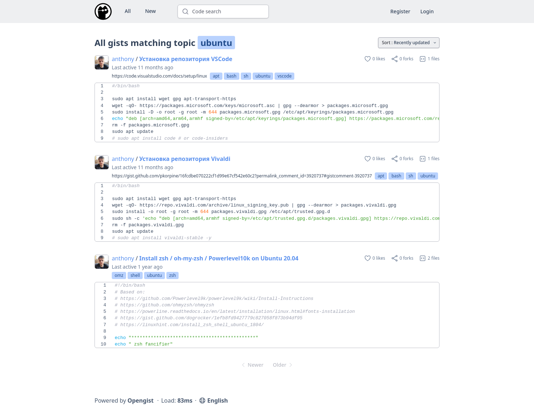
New (150, 11)
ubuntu (263, 76)
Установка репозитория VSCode (186, 59)
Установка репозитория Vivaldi (184, 159)
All (128, 11)
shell (135, 275)
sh (246, 76)
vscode (284, 76)
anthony (123, 59)
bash (231, 76)
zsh (172, 275)
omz (119, 275)
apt (216, 76)
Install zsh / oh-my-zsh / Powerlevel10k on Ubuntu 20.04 (219, 258)
